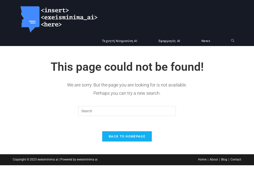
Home (202, 159)
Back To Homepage (127, 136)
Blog (224, 159)
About (214, 159)
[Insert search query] (127, 111)
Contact (235, 159)
